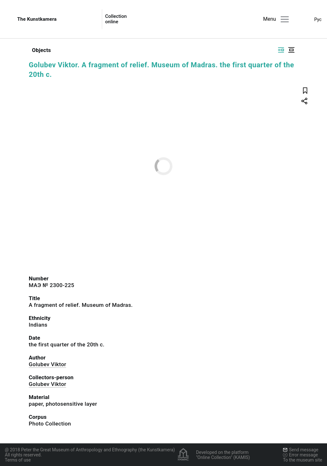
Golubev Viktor (47, 364)
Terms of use (18, 459)
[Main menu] (285, 19)
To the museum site (302, 459)
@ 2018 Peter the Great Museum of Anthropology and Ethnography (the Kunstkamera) (90, 449)
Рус (318, 19)
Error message (300, 454)
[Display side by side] (281, 50)
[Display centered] (291, 50)
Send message (300, 449)
